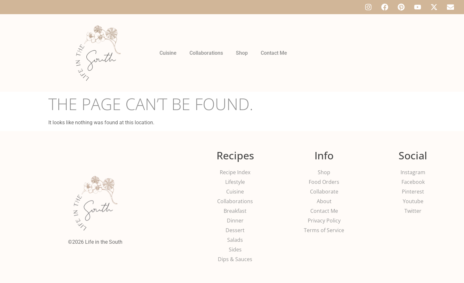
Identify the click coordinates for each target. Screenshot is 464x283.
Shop (242, 53)
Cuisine (168, 53)
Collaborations (206, 53)
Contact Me (274, 53)
